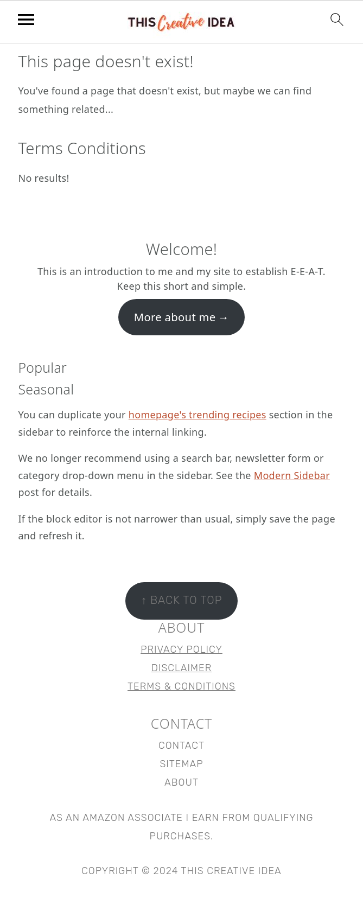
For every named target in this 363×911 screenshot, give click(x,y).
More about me (175, 316)
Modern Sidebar (292, 475)
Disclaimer (181, 668)
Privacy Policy (181, 649)
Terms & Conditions (181, 686)
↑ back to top (181, 600)
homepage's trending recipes (197, 414)
